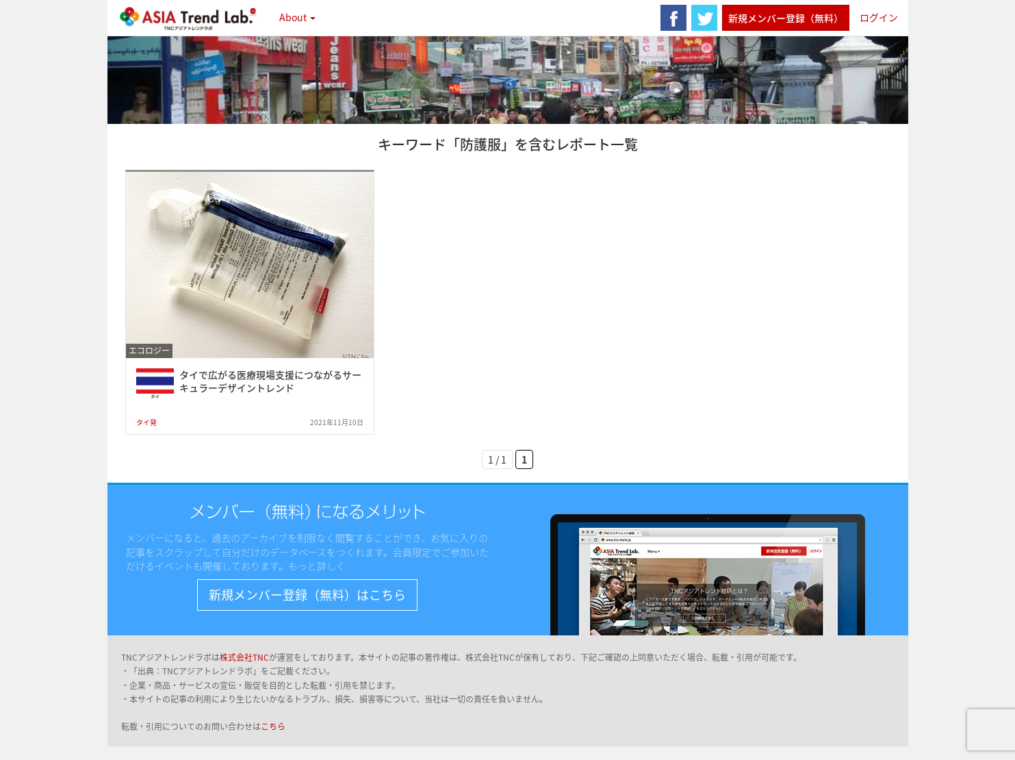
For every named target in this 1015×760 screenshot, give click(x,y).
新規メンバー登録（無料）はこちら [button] (307, 594)
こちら (273, 726)
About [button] (297, 17)
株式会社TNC (244, 657)
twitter (704, 18)
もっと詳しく (317, 565)
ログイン (879, 17)
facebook (673, 18)
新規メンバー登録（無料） (785, 18)
